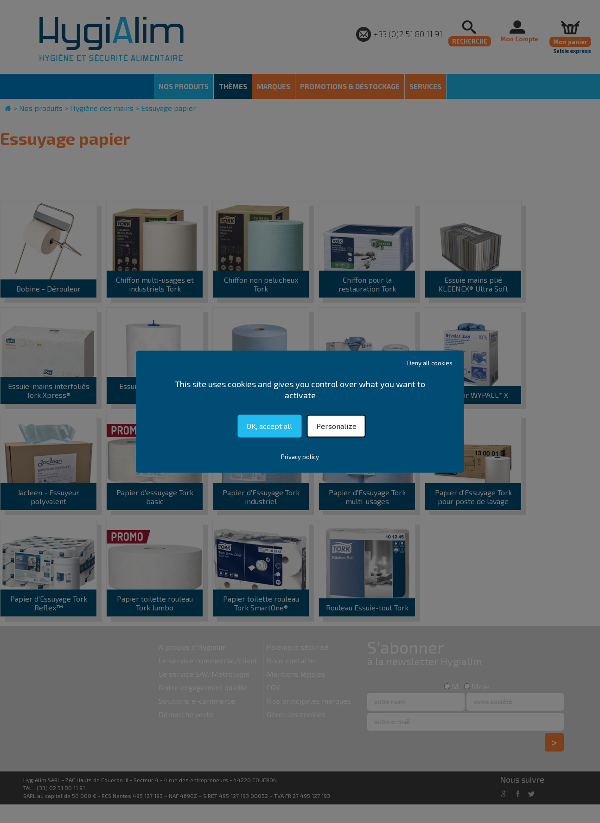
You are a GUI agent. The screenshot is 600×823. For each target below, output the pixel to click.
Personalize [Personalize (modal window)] (336, 425)
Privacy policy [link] (300, 456)
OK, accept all (269, 425)
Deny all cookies (430, 363)
